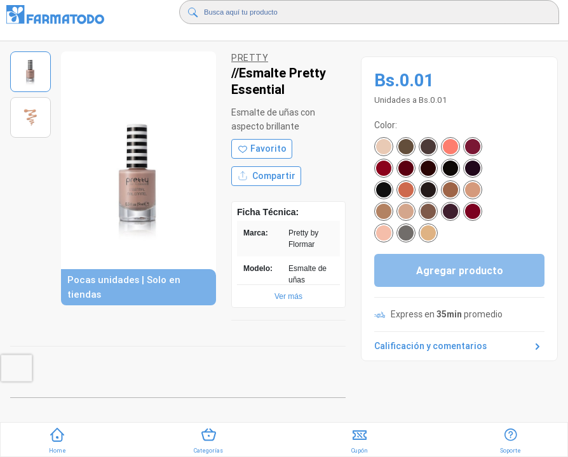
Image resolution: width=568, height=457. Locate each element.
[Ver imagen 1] (30, 71)
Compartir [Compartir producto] (266, 176)
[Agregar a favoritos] (261, 149)
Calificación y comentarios (459, 346)
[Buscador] (357, 12)
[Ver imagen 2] (30, 117)
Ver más (288, 296)
